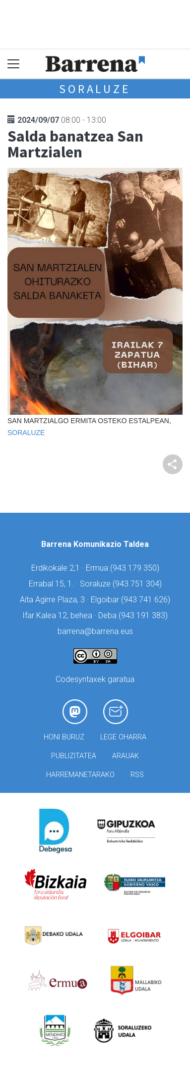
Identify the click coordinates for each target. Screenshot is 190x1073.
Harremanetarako (80, 775)
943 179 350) (136, 568)
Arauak (125, 756)
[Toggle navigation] (13, 64)
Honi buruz (64, 737)
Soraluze (94, 89)
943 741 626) (147, 599)
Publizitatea (73, 756)
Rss (137, 775)
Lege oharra (123, 737)
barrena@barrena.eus (95, 631)
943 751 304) (138, 583)
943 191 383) (144, 615)
